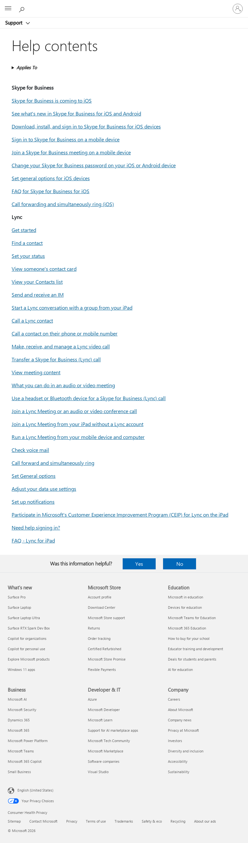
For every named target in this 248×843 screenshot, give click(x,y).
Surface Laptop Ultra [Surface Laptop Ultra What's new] (24, 617)
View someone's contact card (44, 268)
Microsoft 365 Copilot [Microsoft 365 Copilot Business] (25, 761)
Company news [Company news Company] (179, 719)
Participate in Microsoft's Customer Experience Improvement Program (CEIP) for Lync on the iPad (120, 514)
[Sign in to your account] (237, 8)
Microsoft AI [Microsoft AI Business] (17, 699)
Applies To (26, 67)
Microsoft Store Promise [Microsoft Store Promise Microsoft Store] (107, 659)
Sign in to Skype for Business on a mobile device (65, 139)
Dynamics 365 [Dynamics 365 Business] (19, 719)
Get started (24, 229)
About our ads (205, 821)
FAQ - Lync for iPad (33, 540)
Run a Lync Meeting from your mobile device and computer (78, 436)
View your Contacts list (37, 281)
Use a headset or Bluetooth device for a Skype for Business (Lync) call (89, 398)
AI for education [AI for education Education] (180, 669)
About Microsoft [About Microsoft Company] (180, 709)
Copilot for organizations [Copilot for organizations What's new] (27, 638)
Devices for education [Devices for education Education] (185, 607)
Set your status (28, 255)
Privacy (71, 821)
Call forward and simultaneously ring (53, 462)
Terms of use (96, 821)
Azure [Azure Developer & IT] (92, 699)
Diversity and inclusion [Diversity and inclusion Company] (185, 751)
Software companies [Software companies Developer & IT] (103, 761)
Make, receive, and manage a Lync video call (61, 346)
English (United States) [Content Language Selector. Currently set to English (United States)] (35, 790)
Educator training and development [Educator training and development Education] (195, 648)
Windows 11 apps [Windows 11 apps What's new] (21, 669)
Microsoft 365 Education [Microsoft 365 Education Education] (187, 628)
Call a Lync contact (32, 320)
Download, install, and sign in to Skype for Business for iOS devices (86, 126)
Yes (139, 563)
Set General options (34, 475)
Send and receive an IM (38, 294)
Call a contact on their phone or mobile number (65, 333)
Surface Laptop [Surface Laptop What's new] (19, 607)
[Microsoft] (123, 5)
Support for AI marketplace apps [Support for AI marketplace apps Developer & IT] (113, 730)
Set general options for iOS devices (51, 178)
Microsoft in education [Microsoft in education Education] (185, 597)
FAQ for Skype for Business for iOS (50, 191)
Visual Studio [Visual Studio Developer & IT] (98, 771)
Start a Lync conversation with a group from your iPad (72, 307)
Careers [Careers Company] (174, 699)
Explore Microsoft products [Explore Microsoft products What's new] (29, 659)
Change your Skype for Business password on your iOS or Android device (94, 165)
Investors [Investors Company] (175, 740)
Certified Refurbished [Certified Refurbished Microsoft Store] (104, 648)
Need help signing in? (36, 527)
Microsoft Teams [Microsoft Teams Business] (21, 751)
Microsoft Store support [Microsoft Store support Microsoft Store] (106, 617)
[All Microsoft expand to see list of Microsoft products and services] (8, 8)
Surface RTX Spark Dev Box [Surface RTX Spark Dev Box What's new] (29, 628)
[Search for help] (22, 8)
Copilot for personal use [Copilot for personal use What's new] (26, 648)
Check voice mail (30, 449)
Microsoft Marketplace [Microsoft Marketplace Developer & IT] (105, 751)
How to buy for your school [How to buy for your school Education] (189, 638)
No (179, 563)
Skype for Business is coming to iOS (52, 100)
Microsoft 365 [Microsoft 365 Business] (18, 730)
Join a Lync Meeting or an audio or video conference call (74, 411)
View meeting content (36, 372)
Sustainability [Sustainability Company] (178, 771)
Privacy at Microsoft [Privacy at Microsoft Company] (183, 730)
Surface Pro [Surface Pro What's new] (17, 597)
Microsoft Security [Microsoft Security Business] (22, 709)
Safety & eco (152, 821)
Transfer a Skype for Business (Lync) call (56, 359)
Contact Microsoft (43, 821)
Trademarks (124, 821)
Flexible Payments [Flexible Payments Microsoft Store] (102, 669)
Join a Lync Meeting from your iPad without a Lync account (77, 424)
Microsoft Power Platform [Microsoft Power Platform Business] (27, 740)
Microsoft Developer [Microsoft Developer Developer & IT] (104, 709)
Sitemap (14, 821)
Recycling (177, 821)
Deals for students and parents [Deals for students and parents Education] (192, 659)
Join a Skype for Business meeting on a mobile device (71, 152)
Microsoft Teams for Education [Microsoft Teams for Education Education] (192, 617)
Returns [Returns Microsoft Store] (94, 628)
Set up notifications (33, 501)
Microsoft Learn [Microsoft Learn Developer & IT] (100, 719)
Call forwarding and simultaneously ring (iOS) (63, 204)
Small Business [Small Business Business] (19, 771)
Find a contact (27, 242)
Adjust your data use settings (44, 488)
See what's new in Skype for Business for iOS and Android (76, 113)
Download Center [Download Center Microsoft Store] (101, 607)
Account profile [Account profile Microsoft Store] (99, 597)
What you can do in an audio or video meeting (63, 385)
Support (14, 22)
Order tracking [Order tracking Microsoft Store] (99, 638)
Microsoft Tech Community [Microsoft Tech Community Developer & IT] (109, 740)
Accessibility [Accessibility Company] (177, 761)
